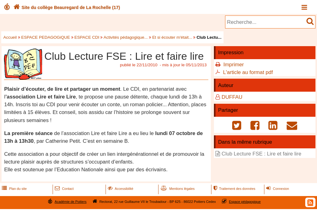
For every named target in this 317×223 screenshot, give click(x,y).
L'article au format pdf (248, 72)
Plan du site (14, 188)
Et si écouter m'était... (172, 37)
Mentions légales (177, 188)
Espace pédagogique (245, 201)
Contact (64, 188)
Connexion (277, 188)
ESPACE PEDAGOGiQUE (45, 37)
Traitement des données (233, 188)
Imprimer (233, 65)
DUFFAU (232, 97)
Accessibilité (119, 188)
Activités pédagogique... (125, 37)
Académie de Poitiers (70, 201)
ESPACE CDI (86, 37)
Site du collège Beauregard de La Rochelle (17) (66, 7)
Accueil (10, 37)
